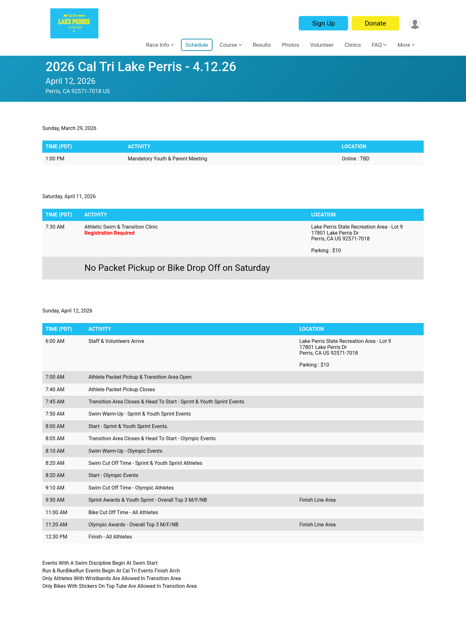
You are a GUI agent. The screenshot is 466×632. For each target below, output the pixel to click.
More (403, 45)
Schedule (197, 45)
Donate (375, 23)
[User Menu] (414, 23)
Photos (290, 45)
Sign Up (323, 23)
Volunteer (322, 45)
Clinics (353, 45)
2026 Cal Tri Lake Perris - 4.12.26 (141, 66)
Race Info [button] (157, 45)
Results (262, 45)
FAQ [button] (377, 45)
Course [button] (228, 45)
